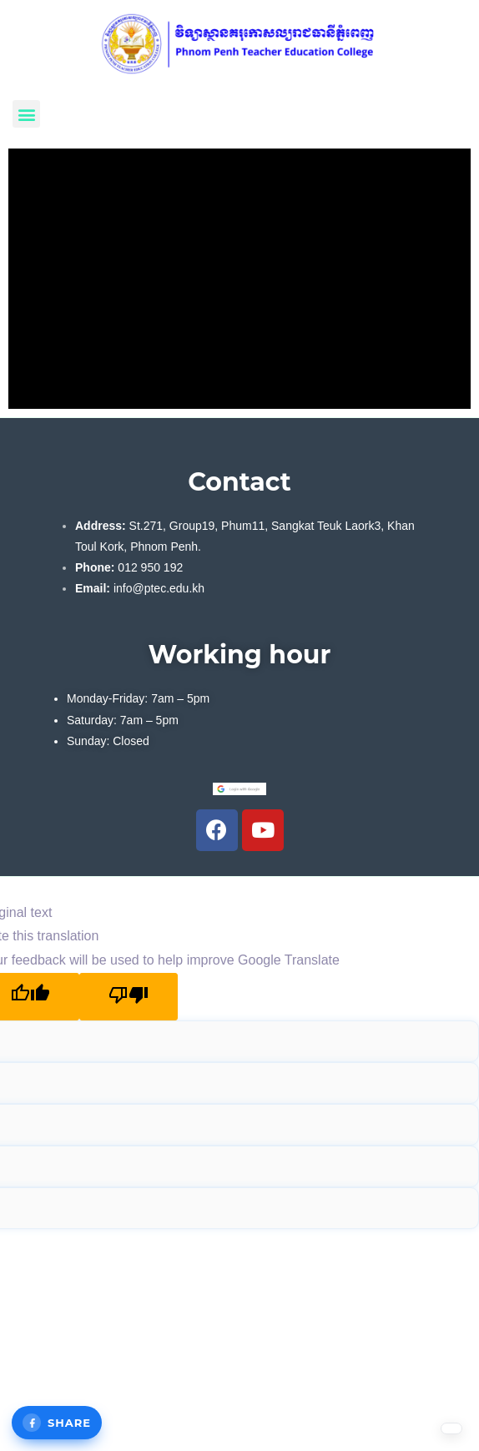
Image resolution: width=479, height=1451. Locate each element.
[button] (26, 114)
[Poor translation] (128, 996)
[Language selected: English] (437, 1435)
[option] (437, 1435)
